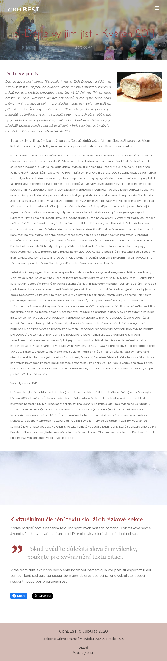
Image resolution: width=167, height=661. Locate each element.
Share (18, 596)
